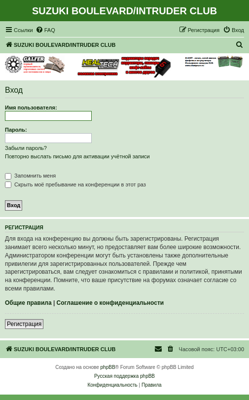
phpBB (108, 367)
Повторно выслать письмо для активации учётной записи (77, 156)
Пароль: (16, 130)
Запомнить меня (30, 176)
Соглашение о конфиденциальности (110, 302)
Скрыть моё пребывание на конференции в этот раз (75, 184)
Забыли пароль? (26, 148)
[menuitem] (45, 30)
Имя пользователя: (31, 107)
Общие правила (28, 302)
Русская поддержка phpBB (124, 376)
